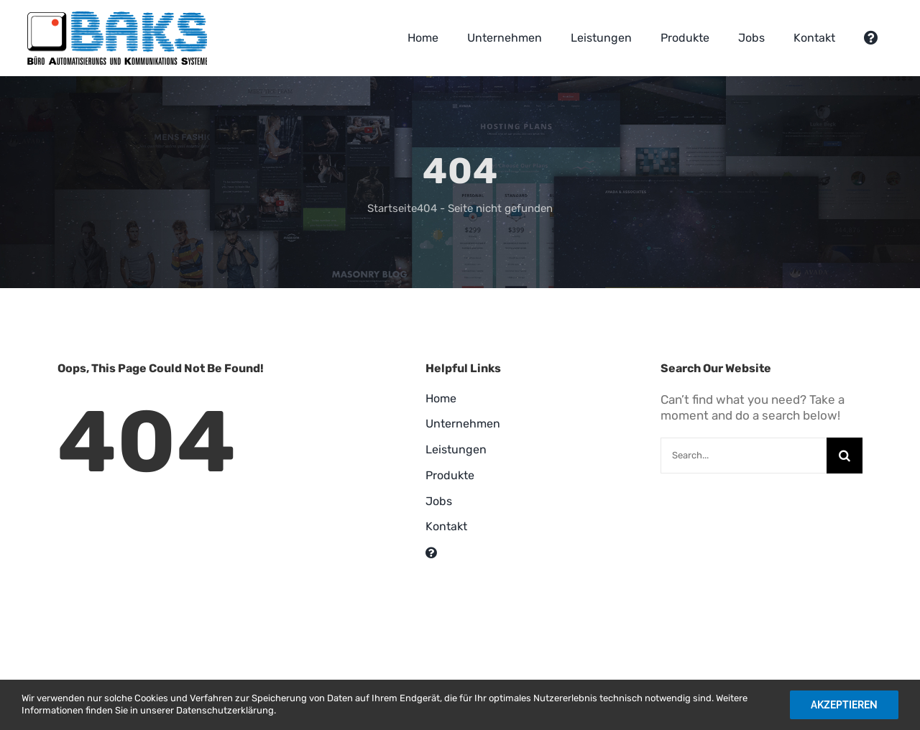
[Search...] (744, 455)
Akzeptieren (844, 705)
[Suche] (844, 455)
